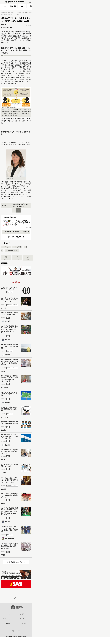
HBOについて (8, 614)
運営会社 (8, 623)
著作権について (24, 619)
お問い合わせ (24, 623)
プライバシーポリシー (8, 619)
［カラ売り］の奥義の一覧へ (16, 237)
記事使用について (24, 614)
